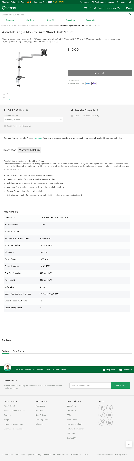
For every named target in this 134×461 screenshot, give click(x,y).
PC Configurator (99, 2)
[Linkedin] (109, 425)
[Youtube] (109, 417)
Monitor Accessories (49, 25)
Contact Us (72, 438)
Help (130, 2)
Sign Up (116, 8)
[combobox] (67, 14)
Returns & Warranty (75, 429)
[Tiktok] (102, 417)
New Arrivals (40, 415)
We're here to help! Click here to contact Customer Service (40, 369)
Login (109, 8)
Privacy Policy (121, 454)
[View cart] (126, 8)
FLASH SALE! (58, 2)
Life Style (30, 20)
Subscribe (120, 385)
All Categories (41, 419)
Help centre (111, 369)
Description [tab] (9, 149)
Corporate (90, 20)
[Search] (129, 14)
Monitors (34, 25)
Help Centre (72, 419)
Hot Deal (39, 410)
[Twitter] (109, 410)
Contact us (127, 369)
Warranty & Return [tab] (29, 149)
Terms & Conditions (105, 454)
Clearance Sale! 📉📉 (43, 2)
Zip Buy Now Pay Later (13, 424)
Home (3, 25)
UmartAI (50, 20)
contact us (37, 138)
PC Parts (12, 25)
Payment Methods (74, 424)
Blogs (123, 2)
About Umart (9, 406)
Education (70, 20)
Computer (10, 20)
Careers (7, 415)
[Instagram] (102, 425)
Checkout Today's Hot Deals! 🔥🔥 (17, 2)
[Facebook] (102, 410)
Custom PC (113, 2)
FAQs (69, 415)
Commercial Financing (14, 429)
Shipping (71, 433)
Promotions (84, 2)
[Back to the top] (129, 444)
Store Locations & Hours (14, 410)
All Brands (39, 424)
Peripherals (23, 25)
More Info (99, 73)
